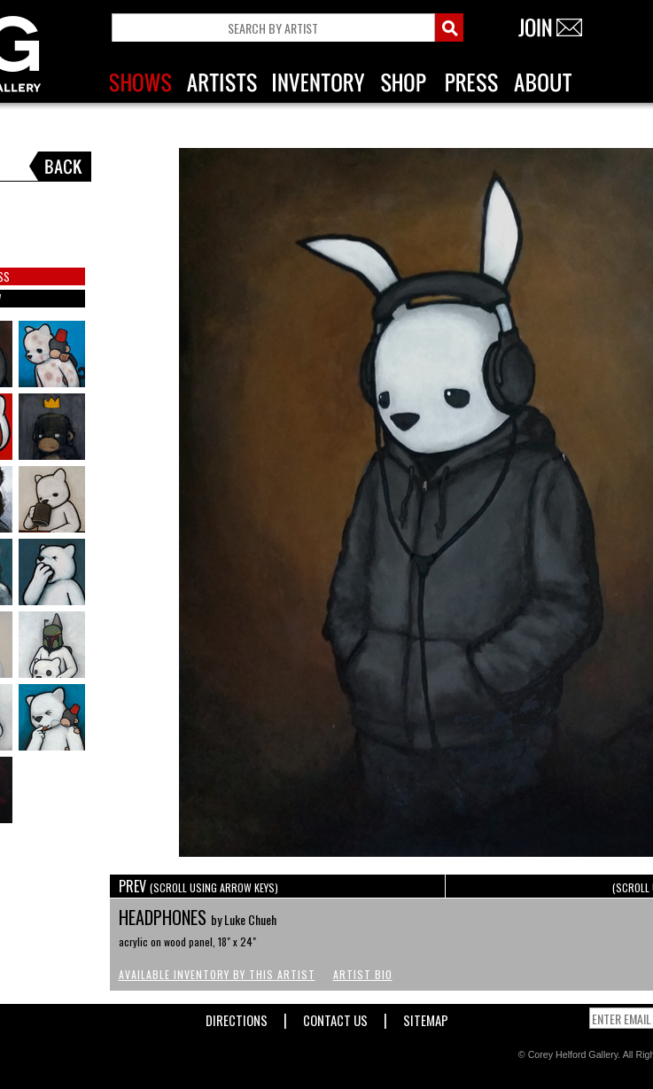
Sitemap (425, 1017)
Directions (237, 1017)
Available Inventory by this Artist (217, 974)
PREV (198, 886)
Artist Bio (363, 974)
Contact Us (335, 1017)
